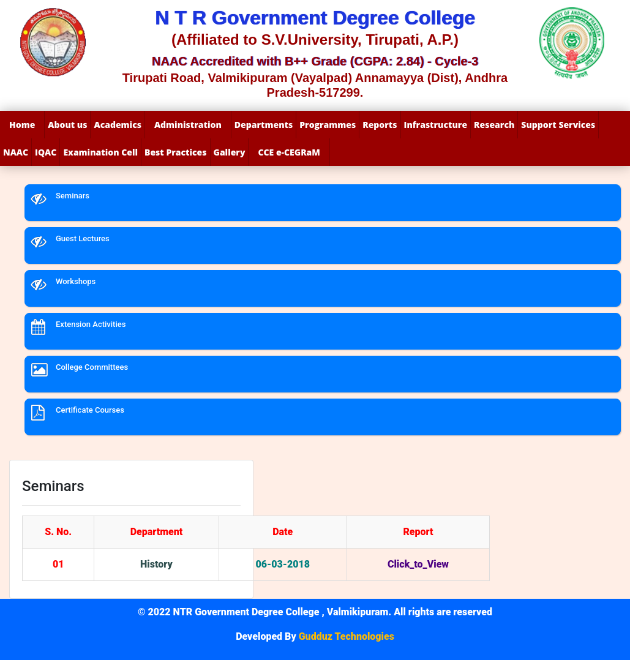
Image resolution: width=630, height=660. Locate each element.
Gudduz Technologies (345, 636)
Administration (188, 124)
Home (22, 124)
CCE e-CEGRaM (289, 152)
